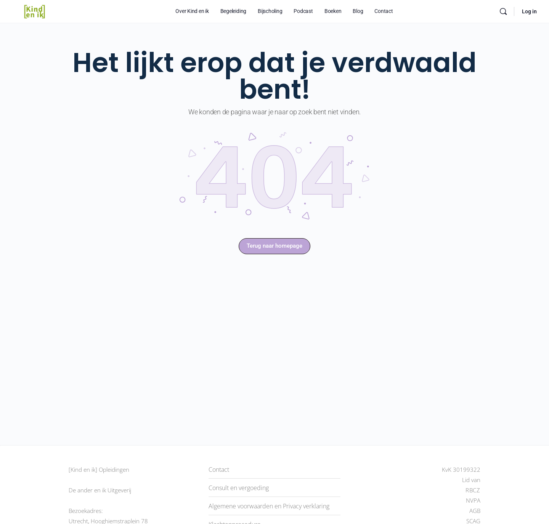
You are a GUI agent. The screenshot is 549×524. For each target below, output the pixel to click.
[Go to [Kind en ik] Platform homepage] (34, 10)
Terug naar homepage (274, 245)
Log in (529, 11)
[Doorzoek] (503, 11)
